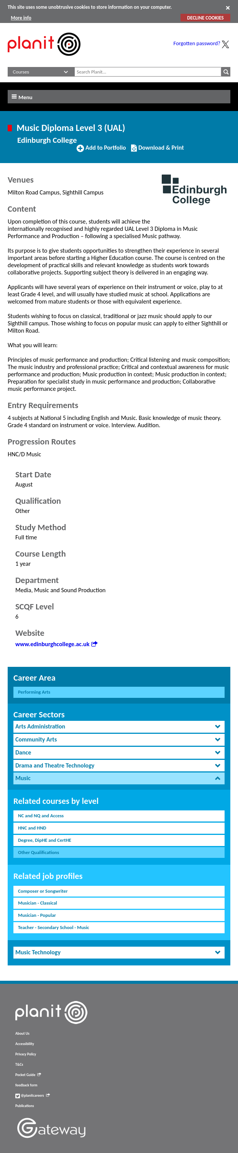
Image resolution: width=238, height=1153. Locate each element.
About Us (22, 1033)
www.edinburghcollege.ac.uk (56, 644)
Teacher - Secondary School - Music (53, 927)
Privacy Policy (25, 1054)
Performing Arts (34, 692)
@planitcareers (32, 1095)
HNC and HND (32, 828)
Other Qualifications (38, 852)
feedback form (26, 1085)
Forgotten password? (197, 43)
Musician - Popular (37, 915)
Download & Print (157, 151)
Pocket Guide (28, 1075)
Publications (24, 1106)
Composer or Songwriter (42, 891)
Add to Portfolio (101, 151)
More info (21, 18)
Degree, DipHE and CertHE (44, 840)
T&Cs (19, 1064)
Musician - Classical (37, 903)
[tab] (119, 727)
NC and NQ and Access (41, 815)
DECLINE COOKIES (205, 18)
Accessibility (24, 1044)
